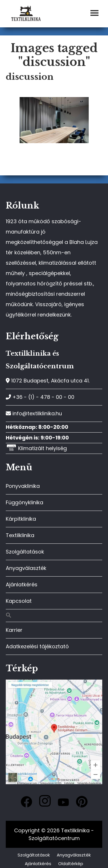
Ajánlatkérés (21, 584)
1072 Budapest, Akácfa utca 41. (48, 380)
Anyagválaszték (26, 568)
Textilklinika (20, 535)
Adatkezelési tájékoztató (37, 646)
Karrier (14, 630)
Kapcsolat (19, 600)
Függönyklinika (24, 502)
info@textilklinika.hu (34, 413)
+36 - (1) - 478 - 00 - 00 (40, 397)
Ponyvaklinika (23, 486)
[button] (54, 615)
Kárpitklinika (21, 518)
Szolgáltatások (25, 551)
